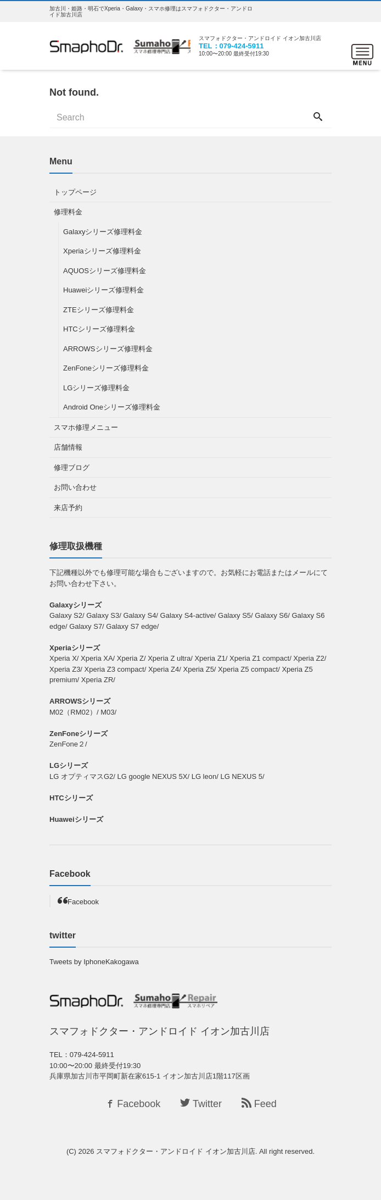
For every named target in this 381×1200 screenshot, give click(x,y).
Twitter (201, 1103)
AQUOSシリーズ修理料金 (104, 271)
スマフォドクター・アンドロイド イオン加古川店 (175, 1151)
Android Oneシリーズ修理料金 (111, 407)
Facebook (83, 902)
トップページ (75, 192)
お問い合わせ (75, 487)
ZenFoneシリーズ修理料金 (106, 368)
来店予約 (68, 508)
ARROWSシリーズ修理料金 (108, 349)
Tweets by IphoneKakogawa (94, 962)
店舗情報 (68, 447)
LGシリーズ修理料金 (96, 388)
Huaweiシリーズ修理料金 (103, 290)
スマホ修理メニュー (86, 427)
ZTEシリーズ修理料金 (98, 310)
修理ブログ (71, 467)
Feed (259, 1103)
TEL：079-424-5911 (231, 46)
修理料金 (68, 212)
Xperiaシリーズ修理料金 (102, 251)
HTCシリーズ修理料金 (99, 329)
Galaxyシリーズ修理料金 (102, 232)
